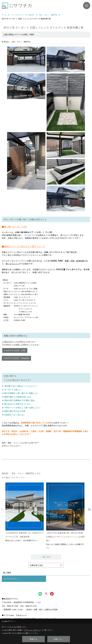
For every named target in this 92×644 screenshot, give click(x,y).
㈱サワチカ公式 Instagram (17, 358)
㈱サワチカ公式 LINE (16, 350)
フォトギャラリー (10, 578)
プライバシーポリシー (32, 630)
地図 (39, 602)
